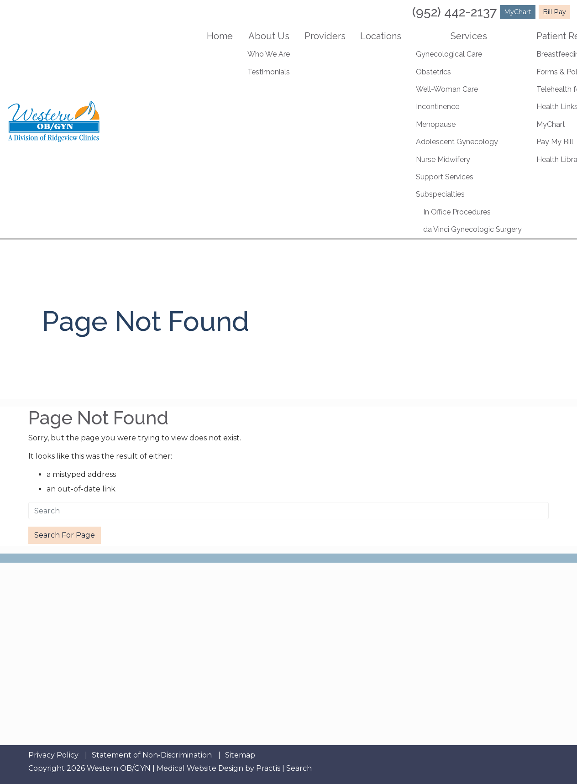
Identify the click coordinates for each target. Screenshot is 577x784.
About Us (268, 36)
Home (220, 36)
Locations (380, 36)
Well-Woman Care (447, 89)
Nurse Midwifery (443, 159)
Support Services (444, 176)
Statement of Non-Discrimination (152, 755)
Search (299, 768)
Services (469, 36)
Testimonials (268, 72)
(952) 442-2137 (454, 12)
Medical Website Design (200, 768)
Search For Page (64, 535)
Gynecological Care (449, 54)
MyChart (517, 12)
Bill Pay (554, 12)
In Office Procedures (457, 212)
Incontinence (437, 106)
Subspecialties (440, 194)
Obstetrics (433, 72)
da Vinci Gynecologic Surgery (472, 229)
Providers (325, 36)
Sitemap (240, 755)
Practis (268, 768)
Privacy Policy (53, 755)
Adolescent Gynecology (457, 141)
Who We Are (268, 54)
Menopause (436, 124)
